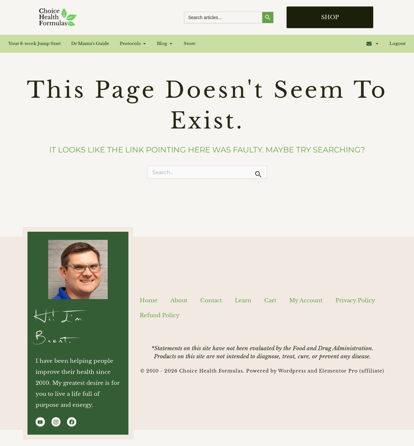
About (178, 299)
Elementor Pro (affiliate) (351, 370)
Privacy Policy (355, 299)
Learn (243, 299)
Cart (270, 299)
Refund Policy (160, 314)
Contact (211, 299)
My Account (305, 299)
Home (149, 299)
